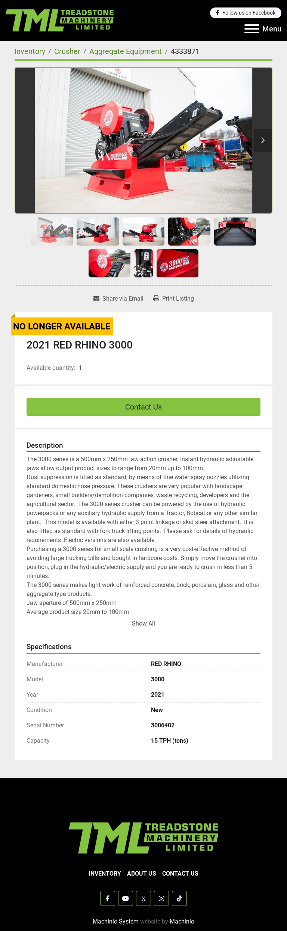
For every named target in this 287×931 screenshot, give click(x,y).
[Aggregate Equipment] (125, 51)
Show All (143, 623)
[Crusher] (67, 51)
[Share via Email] (118, 299)
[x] (143, 898)
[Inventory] (30, 51)
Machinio (182, 921)
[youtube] (125, 898)
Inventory (105, 873)
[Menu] (251, 28)
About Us (141, 873)
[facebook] (245, 12)
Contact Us (143, 406)
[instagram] (161, 898)
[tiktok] (179, 898)
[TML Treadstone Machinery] (143, 837)
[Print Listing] (173, 299)
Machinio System (116, 921)
